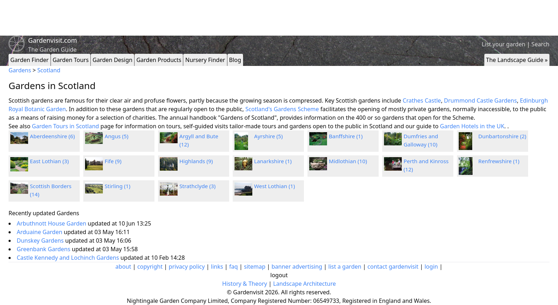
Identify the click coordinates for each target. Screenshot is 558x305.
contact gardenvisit (393, 266)
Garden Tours (71, 60)
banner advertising (297, 266)
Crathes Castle (422, 100)
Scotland (48, 70)
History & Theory (244, 284)
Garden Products (158, 60)
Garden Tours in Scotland (65, 126)
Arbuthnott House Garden (52, 223)
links (217, 266)
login (431, 266)
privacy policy (187, 266)
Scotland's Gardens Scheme (282, 109)
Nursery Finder (205, 60)
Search (540, 44)
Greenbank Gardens (44, 249)
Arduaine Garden (40, 232)
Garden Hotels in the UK (472, 126)
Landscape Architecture (304, 284)
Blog (235, 60)
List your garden (503, 44)
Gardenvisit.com (52, 40)
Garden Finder (29, 60)
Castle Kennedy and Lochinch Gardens (68, 258)
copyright (150, 266)
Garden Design (112, 60)
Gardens (20, 70)
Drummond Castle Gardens (480, 100)
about (123, 266)
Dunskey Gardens (41, 240)
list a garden (345, 266)
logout (279, 275)
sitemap (254, 266)
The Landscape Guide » (517, 60)
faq (233, 266)
